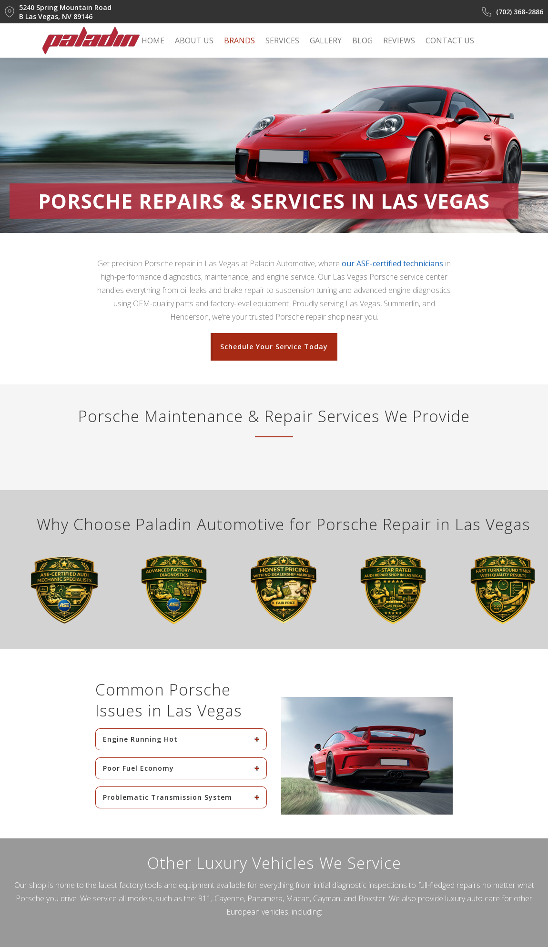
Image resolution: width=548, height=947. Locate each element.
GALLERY (326, 40)
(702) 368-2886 (512, 12)
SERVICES (282, 40)
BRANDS (239, 40)
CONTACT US (450, 40)
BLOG (362, 40)
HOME (153, 40)
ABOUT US (194, 40)
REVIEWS (399, 40)
